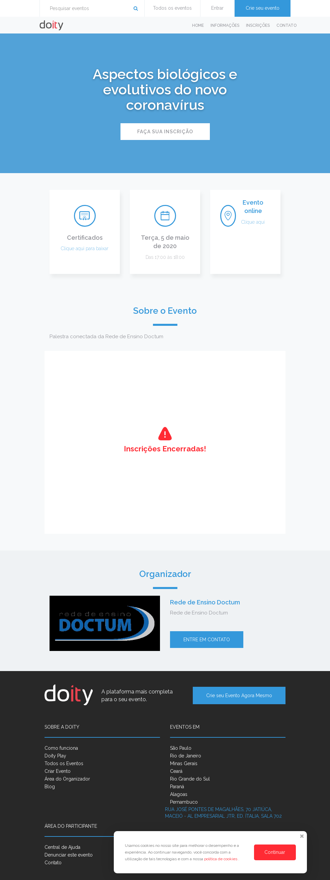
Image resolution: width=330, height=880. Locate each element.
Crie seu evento (262, 8)
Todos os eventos (172, 8)
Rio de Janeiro (185, 755)
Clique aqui (253, 222)
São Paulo (180, 748)
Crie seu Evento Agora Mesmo (239, 695)
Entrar (217, 8)
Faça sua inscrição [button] (165, 131)
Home (198, 25)
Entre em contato (206, 639)
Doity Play (55, 755)
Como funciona (61, 748)
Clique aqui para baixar (84, 248)
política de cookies (221, 859)
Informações (225, 25)
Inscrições (258, 25)
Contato (286, 25)
